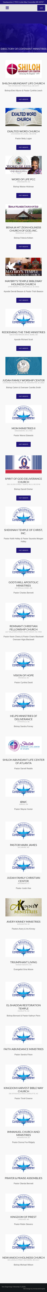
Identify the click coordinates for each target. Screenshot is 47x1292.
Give (41, 8)
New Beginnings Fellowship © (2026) (14, 1287)
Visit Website (23, 99)
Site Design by (34, 1289)
